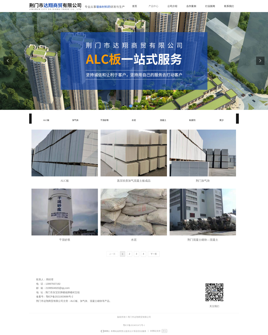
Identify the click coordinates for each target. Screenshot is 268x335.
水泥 (134, 120)
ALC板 (46, 120)
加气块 (75, 120)
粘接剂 (192, 120)
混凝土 (163, 120)
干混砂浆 (104, 120)
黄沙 (221, 120)
